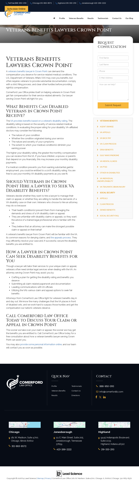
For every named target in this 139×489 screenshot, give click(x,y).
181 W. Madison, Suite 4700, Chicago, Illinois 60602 (23, 439)
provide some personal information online (41, 344)
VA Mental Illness (108, 161)
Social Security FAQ (109, 216)
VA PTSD (103, 167)
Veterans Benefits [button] (76, 18)
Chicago (41, 3)
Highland (66, 3)
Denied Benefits (107, 210)
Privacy (48, 478)
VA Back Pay (105, 138)
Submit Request (113, 105)
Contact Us (116, 18)
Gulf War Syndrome (109, 155)
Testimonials (103, 18)
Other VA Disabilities (110, 173)
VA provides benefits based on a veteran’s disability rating (38, 121)
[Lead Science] (69, 473)
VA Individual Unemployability (105, 179)
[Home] (54, 18)
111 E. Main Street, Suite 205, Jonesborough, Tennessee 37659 (69, 441)
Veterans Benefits (58, 391)
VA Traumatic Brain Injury (112, 187)
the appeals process (61, 237)
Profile (62, 18)
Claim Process (107, 204)
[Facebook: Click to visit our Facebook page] (96, 397)
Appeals (104, 198)
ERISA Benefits (106, 150)
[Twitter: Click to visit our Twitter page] (100, 397)
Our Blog (129, 18)
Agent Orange (107, 127)
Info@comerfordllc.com (109, 391)
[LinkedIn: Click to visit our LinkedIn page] (104, 397)
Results (91, 18)
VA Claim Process (108, 144)
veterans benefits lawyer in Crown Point (27, 71)
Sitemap (40, 478)
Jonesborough (92, 3)
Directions (75, 395)
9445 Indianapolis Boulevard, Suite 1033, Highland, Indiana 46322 (114, 441)
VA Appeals (105, 132)
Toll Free (16, 3)
